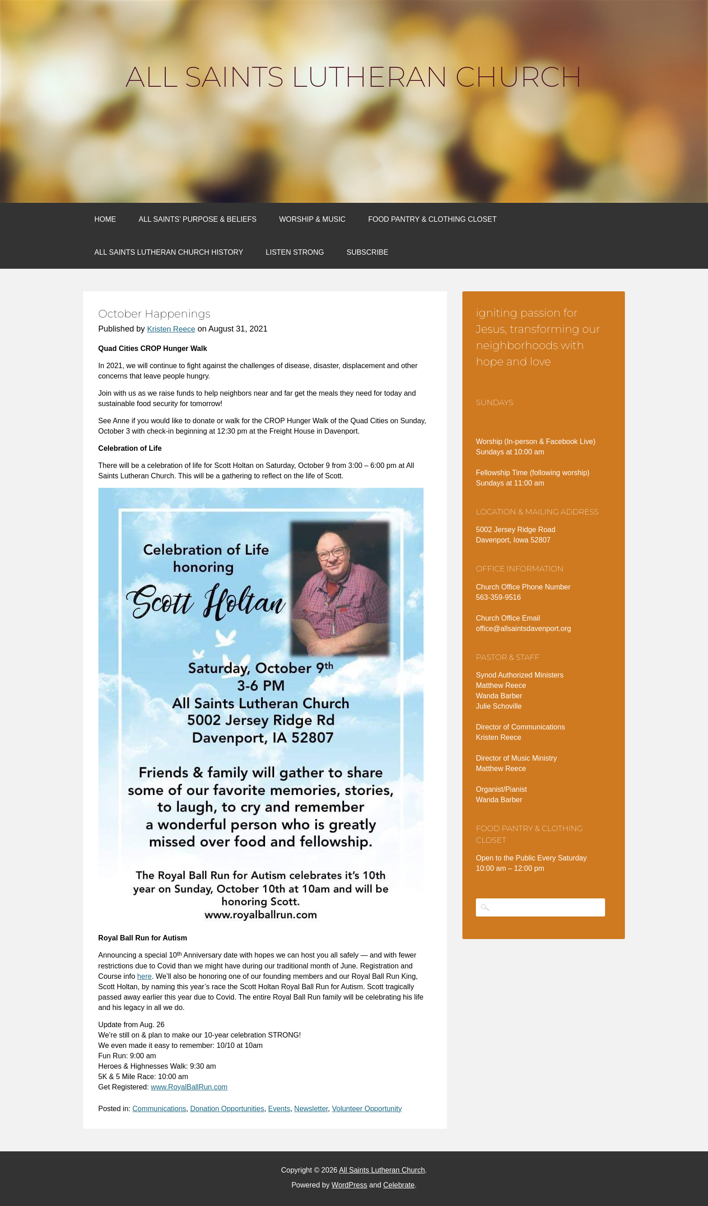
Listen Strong (295, 252)
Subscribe (367, 252)
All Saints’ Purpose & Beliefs (197, 219)
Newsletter (311, 1109)
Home (105, 219)
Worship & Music (312, 219)
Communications (159, 1109)
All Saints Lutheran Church (354, 77)
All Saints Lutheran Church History (168, 252)
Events (279, 1109)
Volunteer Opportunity (367, 1109)
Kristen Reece (171, 329)
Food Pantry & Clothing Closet (432, 219)
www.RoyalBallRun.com (189, 1087)
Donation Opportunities (227, 1109)
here (144, 976)
